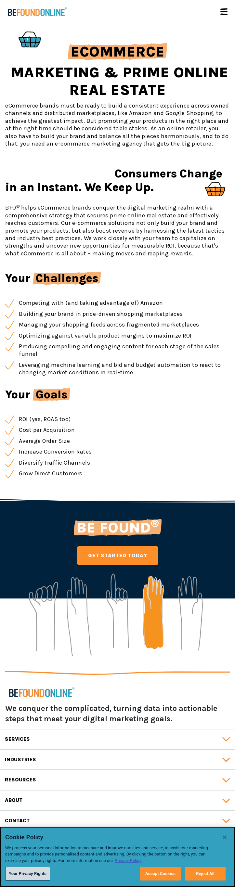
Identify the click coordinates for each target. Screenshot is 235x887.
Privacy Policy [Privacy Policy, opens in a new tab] (128, 860)
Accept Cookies (160, 873)
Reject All (205, 873)
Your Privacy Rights (27, 873)
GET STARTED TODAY (117, 555)
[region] (117, 857)
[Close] (224, 837)
